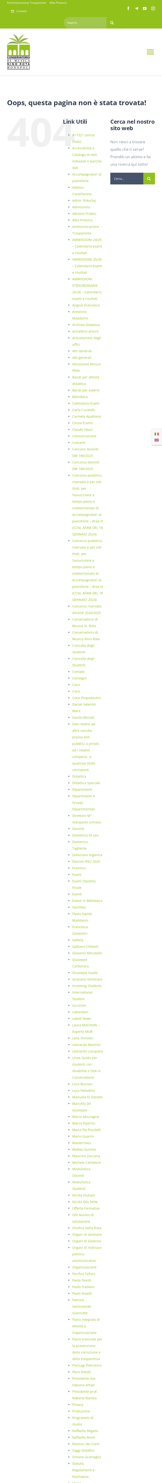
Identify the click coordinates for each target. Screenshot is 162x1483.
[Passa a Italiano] (156, 434)
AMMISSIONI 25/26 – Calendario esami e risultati (87, 266)
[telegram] (136, 8)
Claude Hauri (82, 429)
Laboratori (80, 1012)
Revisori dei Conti (86, 1444)
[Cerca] (112, 23)
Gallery (77, 940)
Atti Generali (82, 351)
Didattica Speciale (86, 783)
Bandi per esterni (86, 390)
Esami (77, 874)
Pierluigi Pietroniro (86, 1365)
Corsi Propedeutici (86, 698)
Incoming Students (87, 986)
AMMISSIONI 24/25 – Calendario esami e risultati (87, 246)
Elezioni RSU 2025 (86, 861)
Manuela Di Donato (87, 1097)
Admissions (81, 207)
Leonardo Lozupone (87, 1051)
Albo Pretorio (82, 220)
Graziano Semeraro (87, 979)
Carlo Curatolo (83, 410)
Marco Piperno (83, 1123)
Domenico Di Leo (85, 835)
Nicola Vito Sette (85, 1201)
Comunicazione (84, 436)
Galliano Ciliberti (85, 946)
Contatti (78, 671)
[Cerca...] (126, 178)
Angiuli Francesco (86, 305)
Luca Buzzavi (82, 1084)
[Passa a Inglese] (156, 440)
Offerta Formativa (86, 1208)
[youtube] (145, 8)
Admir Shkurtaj (84, 200)
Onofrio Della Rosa (86, 1228)
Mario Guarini (83, 1136)
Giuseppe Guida (84, 972)
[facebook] (128, 8)
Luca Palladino (83, 1090)
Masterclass (81, 1143)
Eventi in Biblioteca (87, 900)
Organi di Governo (86, 1241)
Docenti (78, 828)
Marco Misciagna (85, 1116)
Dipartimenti (82, 789)
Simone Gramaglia (86, 1457)
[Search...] (85, 23)
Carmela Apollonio (86, 416)
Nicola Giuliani (83, 1195)
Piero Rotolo (81, 1372)
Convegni (79, 678)
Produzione (81, 1411)
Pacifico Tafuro (83, 1273)
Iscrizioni (79, 1005)
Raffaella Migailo (85, 1431)
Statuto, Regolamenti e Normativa (83, 1470)
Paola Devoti (81, 1280)
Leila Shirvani (82, 1038)
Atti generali (81, 357)
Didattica (79, 776)
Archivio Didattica (86, 325)
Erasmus (79, 868)
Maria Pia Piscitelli (86, 1130)
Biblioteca (80, 397)
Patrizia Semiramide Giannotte (81, 1306)
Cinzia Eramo (82, 423)
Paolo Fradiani (83, 1287)
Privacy (77, 1404)
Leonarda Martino (86, 1044)
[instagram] (153, 8)
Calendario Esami (86, 403)
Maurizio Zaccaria (86, 1156)
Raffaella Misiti (83, 1437)
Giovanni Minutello (87, 953)
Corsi (76, 684)
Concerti (78, 442)
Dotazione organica (87, 855)
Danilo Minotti (83, 717)
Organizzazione (84, 1267)
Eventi (77, 894)
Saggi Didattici (83, 1450)
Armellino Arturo (85, 331)
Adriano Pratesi (84, 213)
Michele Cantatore (86, 1162)
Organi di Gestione (87, 1234)
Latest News (81, 1018)
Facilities (79, 907)
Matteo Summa (84, 1149)
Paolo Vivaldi (82, 1293)
